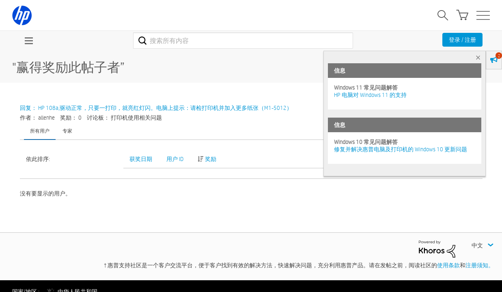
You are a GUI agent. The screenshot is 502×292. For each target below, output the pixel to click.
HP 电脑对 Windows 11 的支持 (370, 95)
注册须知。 (479, 265)
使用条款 (448, 265)
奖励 (210, 159)
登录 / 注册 (462, 39)
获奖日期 (140, 159)
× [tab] (478, 57)
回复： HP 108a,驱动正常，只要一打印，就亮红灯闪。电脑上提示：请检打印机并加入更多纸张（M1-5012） (156, 108)
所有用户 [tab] (40, 130)
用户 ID (174, 159)
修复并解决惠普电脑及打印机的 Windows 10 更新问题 (400, 149)
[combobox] (243, 40)
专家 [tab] (67, 130)
